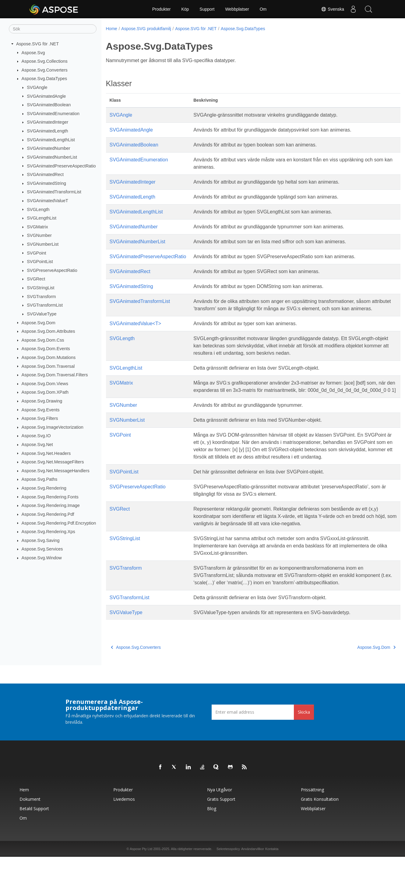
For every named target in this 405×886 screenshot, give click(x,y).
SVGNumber (39, 235)
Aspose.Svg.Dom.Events (46, 348)
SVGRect (36, 278)
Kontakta (271, 878)
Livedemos (124, 828)
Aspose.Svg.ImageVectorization (52, 427)
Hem (24, 819)
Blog (211, 838)
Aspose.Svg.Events (41, 409)
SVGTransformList (45, 305)
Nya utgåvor (219, 819)
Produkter (161, 9)
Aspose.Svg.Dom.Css (43, 340)
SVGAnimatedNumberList (52, 157)
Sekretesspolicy (228, 878)
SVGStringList (40, 287)
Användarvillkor (252, 878)
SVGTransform (41, 296)
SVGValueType (41, 313)
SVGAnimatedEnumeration (53, 113)
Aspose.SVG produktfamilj (146, 28)
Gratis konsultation (320, 828)
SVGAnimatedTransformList (54, 191)
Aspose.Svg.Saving (41, 540)
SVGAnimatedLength (47, 130)
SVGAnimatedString (46, 183)
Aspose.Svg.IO (36, 435)
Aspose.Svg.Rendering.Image (51, 505)
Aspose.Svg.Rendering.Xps (48, 531)
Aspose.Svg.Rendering (44, 488)
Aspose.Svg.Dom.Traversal (48, 366)
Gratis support (221, 828)
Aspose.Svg (33, 52)
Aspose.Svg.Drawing (42, 401)
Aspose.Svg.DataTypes (44, 78)
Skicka (304, 741)
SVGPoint (36, 252)
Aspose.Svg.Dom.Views (45, 383)
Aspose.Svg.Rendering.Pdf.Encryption (59, 522)
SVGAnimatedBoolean (49, 104)
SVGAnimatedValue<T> (135, 330)
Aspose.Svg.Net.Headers (46, 453)
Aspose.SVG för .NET (37, 43)
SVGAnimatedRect (45, 174)
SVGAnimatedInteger (47, 122)
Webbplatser (237, 9)
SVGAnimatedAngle (46, 95)
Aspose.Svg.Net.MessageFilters (53, 461)
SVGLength (38, 209)
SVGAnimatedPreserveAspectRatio (61, 165)
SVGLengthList (41, 218)
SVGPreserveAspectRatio (52, 270)
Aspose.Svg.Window (42, 557)
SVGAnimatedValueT (47, 200)
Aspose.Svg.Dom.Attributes (48, 331)
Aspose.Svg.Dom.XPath (45, 392)
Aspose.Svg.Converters (45, 70)
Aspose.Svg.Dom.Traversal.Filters (55, 374)
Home (111, 28)
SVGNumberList (42, 244)
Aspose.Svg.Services (42, 549)
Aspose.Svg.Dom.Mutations (49, 357)
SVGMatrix (37, 226)
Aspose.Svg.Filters (40, 418)
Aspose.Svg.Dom (38, 322)
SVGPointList (40, 261)
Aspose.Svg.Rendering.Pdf (48, 514)
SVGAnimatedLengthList (51, 139)
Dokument (29, 828)
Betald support (34, 838)
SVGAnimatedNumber (48, 148)
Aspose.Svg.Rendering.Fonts (50, 496)
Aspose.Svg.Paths (40, 479)
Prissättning (312, 819)
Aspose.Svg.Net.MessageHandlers (56, 470)
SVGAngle (37, 87)
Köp (185, 9)
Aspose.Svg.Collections (45, 61)
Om (263, 9)
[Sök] (53, 28)
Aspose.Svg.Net (37, 444)
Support (206, 9)
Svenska (332, 9)
